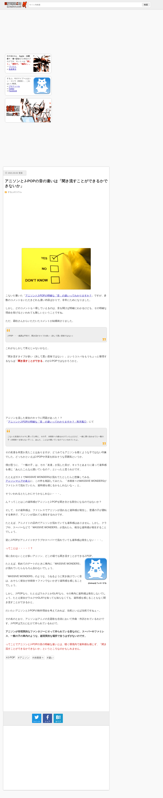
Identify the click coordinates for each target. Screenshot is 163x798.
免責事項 (12, 69)
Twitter (11, 89)
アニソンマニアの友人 (18, 481)
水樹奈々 (39, 657)
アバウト (12, 67)
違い (51, 657)
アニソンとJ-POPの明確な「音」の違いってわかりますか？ (58, 295)
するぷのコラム (15, 192)
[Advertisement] (28, 31)
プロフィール (14, 86)
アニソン (24, 657)
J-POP (11, 657)
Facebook (13, 91)
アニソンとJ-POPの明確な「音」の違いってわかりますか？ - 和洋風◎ (47, 421)
